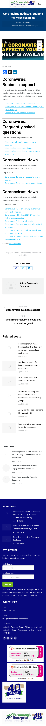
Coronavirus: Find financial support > (20, 112)
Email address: (8, 573)
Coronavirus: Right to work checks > (20, 221)
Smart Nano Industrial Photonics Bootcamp (27, 379)
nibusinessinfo (15, 243)
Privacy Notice (21, 592)
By (30, 252)
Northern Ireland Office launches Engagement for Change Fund (29, 365)
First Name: (7, 564)
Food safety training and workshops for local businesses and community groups (29, 396)
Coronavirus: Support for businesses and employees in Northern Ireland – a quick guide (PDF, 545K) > (24, 106)
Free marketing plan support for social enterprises (30, 425)
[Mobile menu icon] (4, 3)
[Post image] (9, 348)
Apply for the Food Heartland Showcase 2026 (30, 411)
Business (8, 42)
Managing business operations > (18, 148)
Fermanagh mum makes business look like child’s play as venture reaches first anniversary (30, 348)
